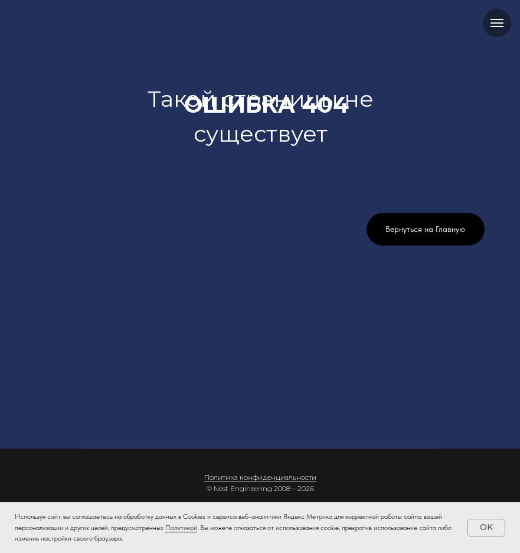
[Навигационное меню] (496, 23)
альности (300, 477)
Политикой (181, 527)
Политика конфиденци (244, 477)
